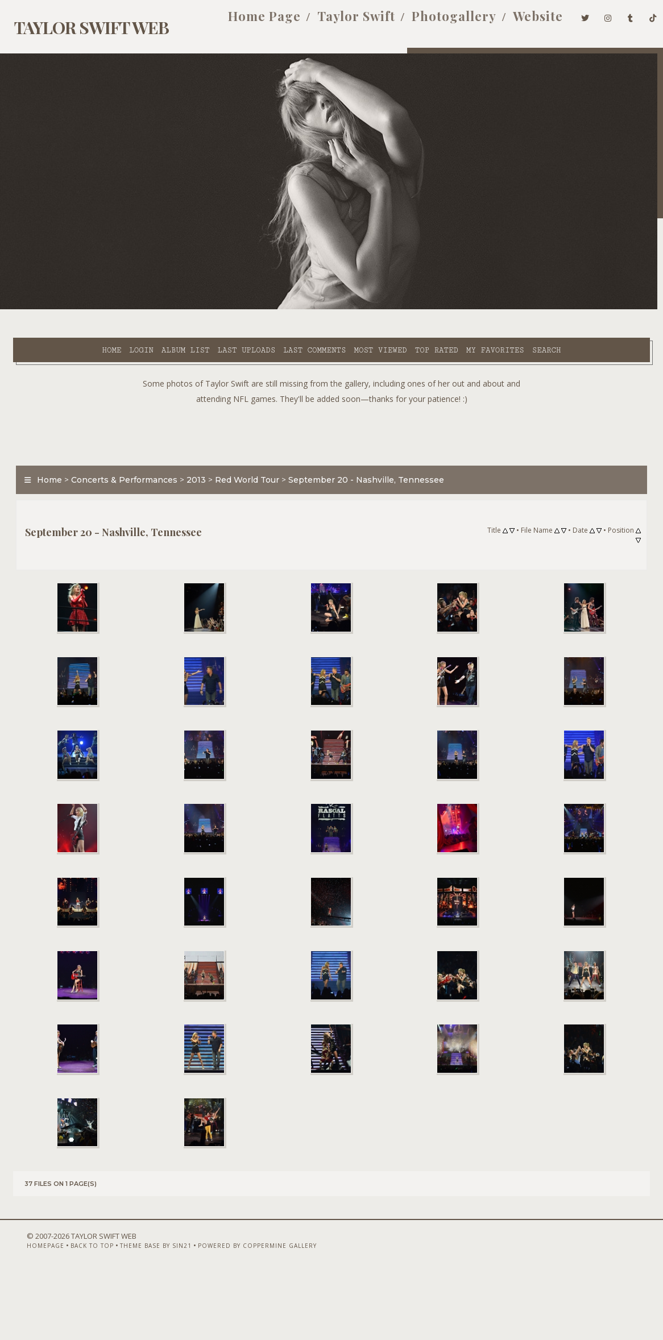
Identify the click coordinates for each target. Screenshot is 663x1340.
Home (41, 307)
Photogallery (435, 21)
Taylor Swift (338, 21)
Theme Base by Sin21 (136, 1310)
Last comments (244, 307)
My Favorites (425, 307)
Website (520, 21)
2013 (190, 464)
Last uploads (176, 307)
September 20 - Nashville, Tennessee (360, 464)
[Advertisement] (331, 416)
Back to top (72, 1310)
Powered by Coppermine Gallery (237, 1310)
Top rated (366, 307)
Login (70, 307)
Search (242, 320)
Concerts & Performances (118, 464)
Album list (115, 307)
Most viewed (309, 307)
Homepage (25, 1310)
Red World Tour (241, 464)
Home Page (246, 21)
